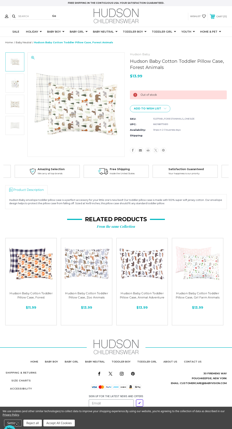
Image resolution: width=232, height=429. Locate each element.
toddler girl (147, 361)
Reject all (32, 423)
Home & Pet (210, 32)
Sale (15, 31)
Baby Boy (55, 32)
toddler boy (121, 361)
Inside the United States (122, 173)
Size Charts (21, 380)
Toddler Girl (164, 32)
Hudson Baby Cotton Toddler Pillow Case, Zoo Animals (86, 295)
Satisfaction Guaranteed (186, 169)
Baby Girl (79, 32)
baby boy (51, 361)
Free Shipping (120, 169)
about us (170, 361)
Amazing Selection (51, 169)
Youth (188, 32)
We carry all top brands (50, 173)
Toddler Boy (135, 32)
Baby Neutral (105, 32)
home (34, 361)
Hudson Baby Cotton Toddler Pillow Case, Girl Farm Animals (197, 295)
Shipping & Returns (21, 372)
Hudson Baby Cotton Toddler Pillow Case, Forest (31, 295)
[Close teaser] (17, 424)
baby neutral (95, 361)
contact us (193, 361)
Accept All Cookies (59, 423)
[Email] (111, 403)
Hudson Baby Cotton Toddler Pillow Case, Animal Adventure (142, 295)
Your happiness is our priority (184, 173)
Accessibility (21, 388)
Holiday (34, 32)
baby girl (71, 361)
